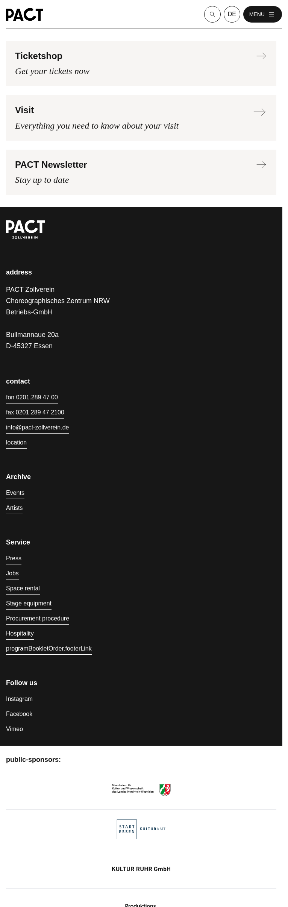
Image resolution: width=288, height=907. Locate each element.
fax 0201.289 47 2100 (35, 412)
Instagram (19, 699)
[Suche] (212, 14)
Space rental (23, 588)
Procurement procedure (37, 618)
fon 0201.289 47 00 (32, 397)
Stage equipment (29, 603)
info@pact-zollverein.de (37, 427)
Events (15, 493)
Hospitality (20, 633)
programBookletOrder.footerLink (49, 648)
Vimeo (14, 729)
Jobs (12, 573)
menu (262, 14)
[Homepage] (24, 14)
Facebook (19, 714)
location (16, 442)
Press (13, 558)
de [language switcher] (232, 14)
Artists (14, 508)
